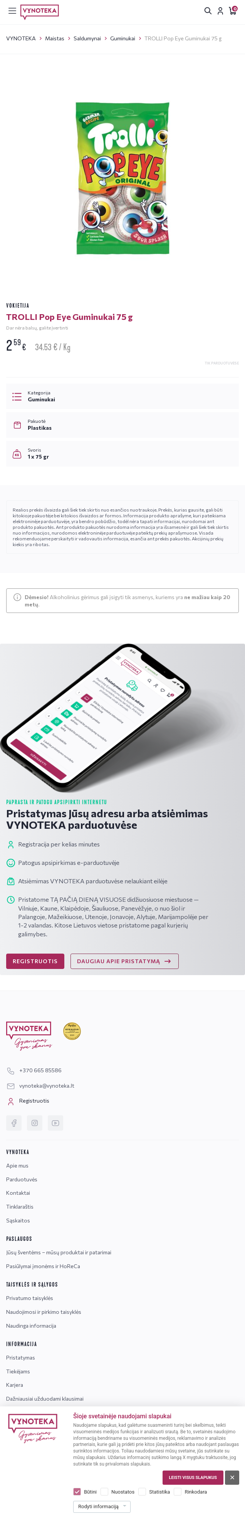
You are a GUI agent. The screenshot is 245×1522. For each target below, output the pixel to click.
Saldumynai (87, 38)
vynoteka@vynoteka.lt (40, 1085)
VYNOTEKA (21, 38)
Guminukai (122, 38)
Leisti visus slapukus (193, 1477)
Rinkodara (196, 1492)
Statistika (159, 1492)
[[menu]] (12, 11)
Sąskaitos (18, 1220)
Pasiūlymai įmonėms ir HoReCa (43, 1266)
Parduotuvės (21, 1179)
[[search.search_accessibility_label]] (208, 11)
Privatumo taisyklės (29, 1298)
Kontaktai (18, 1192)
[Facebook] (14, 1123)
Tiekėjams (18, 1371)
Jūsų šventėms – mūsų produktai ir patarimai (58, 1252)
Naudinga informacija (31, 1325)
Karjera (14, 1384)
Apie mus (17, 1165)
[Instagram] (34, 1123)
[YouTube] (55, 1123)
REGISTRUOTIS (35, 961)
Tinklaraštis (20, 1206)
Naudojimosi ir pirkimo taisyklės (43, 1311)
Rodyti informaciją (98, 1506)
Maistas (54, 38)
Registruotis (27, 1101)
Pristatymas (20, 1357)
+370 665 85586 (34, 1070)
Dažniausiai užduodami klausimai (45, 1398)
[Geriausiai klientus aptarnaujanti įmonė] (72, 1032)
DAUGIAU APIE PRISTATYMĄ (124, 961)
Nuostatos (122, 1492)
